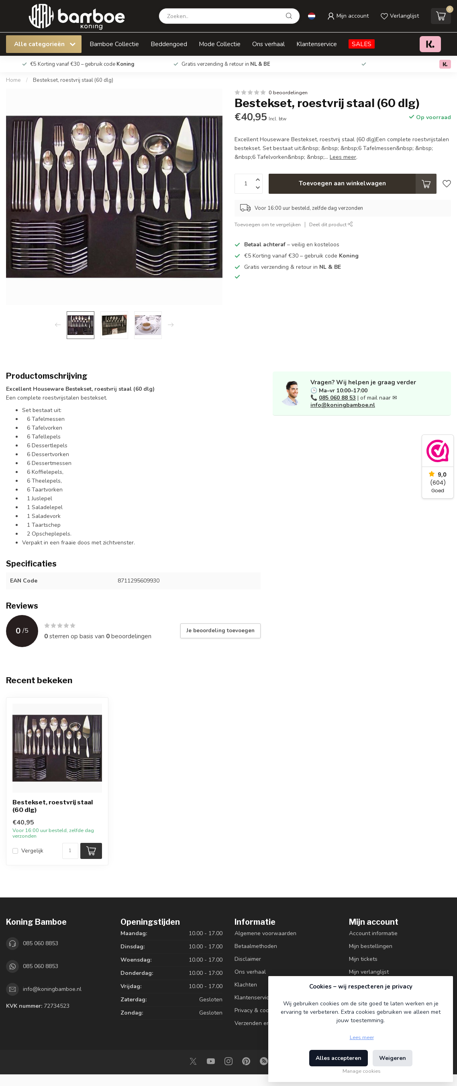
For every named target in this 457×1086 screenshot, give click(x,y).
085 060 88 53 (337, 398)
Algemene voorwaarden (265, 933)
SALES (361, 44)
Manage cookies (362, 1071)
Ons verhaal (268, 44)
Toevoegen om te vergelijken (268, 224)
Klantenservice (316, 44)
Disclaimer (248, 959)
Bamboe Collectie (114, 44)
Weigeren (392, 1058)
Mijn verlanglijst (369, 972)
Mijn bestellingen (370, 946)
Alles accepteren (338, 1058)
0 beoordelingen (288, 92)
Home (13, 80)
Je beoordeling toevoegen (220, 630)
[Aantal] (70, 851)
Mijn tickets (363, 959)
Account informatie (373, 933)
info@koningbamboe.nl (342, 405)
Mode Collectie (220, 44)
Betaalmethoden (256, 946)
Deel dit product (331, 224)
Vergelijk (32, 851)
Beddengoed (169, 44)
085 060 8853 (40, 943)
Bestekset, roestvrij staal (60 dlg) (73, 80)
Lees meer (362, 1037)
